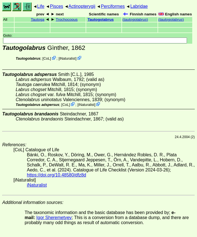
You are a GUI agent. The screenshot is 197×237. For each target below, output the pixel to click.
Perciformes (113, 6)
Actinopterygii (82, 6)
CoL (46, 58)
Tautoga (37, 19)
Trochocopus (67, 19)
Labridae (139, 6)
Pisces (56, 6)
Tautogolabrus (101, 19)
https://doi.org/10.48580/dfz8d (56, 175)
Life (40, 6)
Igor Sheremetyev (54, 217)
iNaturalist (68, 58)
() (135, 19)
